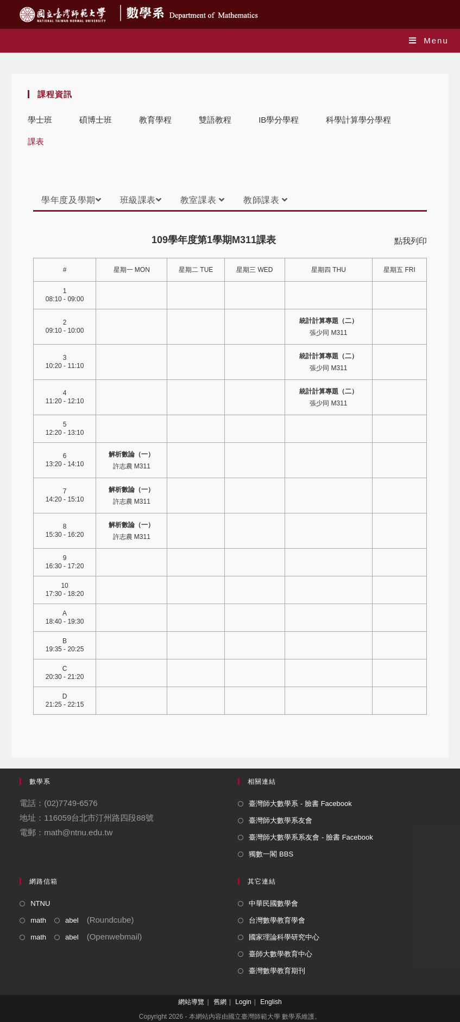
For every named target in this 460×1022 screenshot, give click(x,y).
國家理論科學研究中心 (284, 937)
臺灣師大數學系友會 (280, 820)
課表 (36, 141)
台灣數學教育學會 (277, 920)
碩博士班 (95, 119)
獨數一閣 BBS (271, 854)
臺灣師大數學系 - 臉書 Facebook (300, 803)
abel (72, 920)
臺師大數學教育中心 (280, 954)
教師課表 (265, 200)
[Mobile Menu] (429, 40)
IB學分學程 (279, 119)
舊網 (219, 1002)
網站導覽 (191, 1002)
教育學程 (155, 119)
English (270, 1002)
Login (243, 1002)
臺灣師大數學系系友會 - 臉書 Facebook (311, 837)
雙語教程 (215, 119)
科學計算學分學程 (358, 119)
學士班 (40, 119)
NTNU (40, 903)
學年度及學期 (71, 200)
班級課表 (141, 200)
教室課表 (202, 200)
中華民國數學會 (273, 903)
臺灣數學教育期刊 (277, 971)
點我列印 (410, 240)
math (38, 920)
